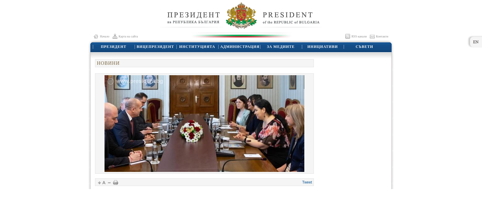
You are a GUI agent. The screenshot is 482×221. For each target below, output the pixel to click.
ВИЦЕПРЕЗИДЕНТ (155, 47)
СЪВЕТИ (364, 47)
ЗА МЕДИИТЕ (280, 47)
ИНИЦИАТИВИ (322, 47)
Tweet (307, 182)
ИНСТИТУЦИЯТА (197, 47)
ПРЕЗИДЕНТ (113, 47)
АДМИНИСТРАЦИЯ (240, 47)
